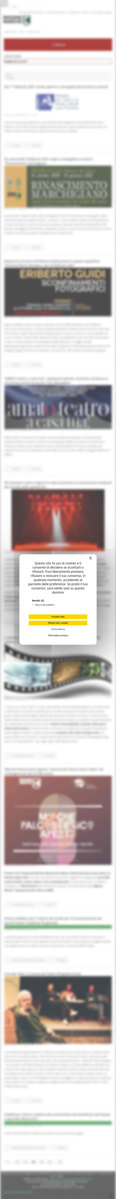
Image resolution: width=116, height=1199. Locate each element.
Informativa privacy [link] (58, 635)
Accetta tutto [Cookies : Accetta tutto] (58, 616)
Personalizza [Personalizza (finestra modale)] (58, 629)
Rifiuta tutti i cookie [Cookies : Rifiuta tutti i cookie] (58, 623)
